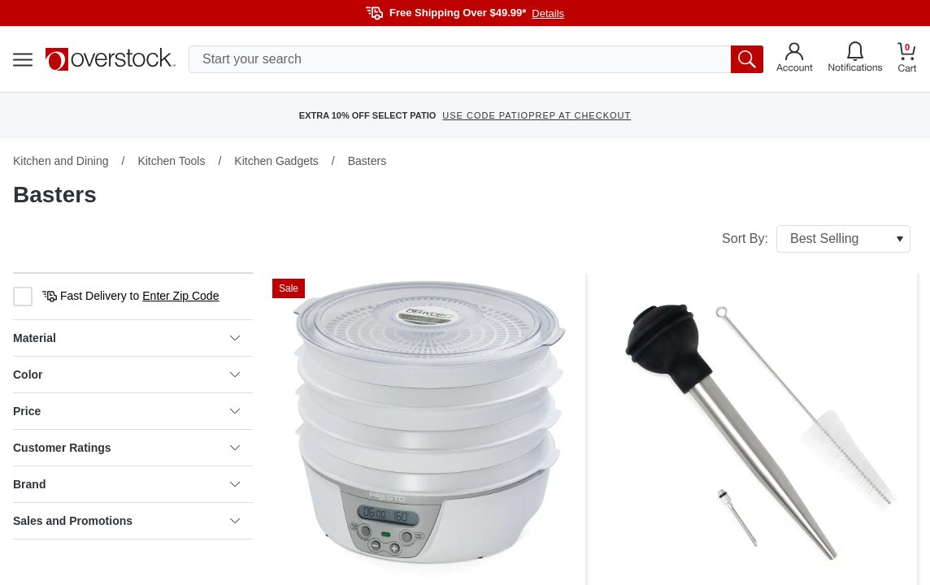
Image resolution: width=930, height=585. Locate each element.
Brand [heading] (126, 484)
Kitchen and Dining (61, 160)
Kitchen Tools (171, 160)
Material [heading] (126, 338)
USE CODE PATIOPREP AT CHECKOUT (536, 115)
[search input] (476, 59)
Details (548, 13)
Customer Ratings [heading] (126, 447)
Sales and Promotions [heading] (126, 520)
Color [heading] (126, 374)
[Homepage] (111, 59)
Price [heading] (126, 411)
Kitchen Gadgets (276, 160)
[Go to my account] (794, 59)
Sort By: (816, 239)
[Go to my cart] (907, 59)
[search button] (747, 59)
